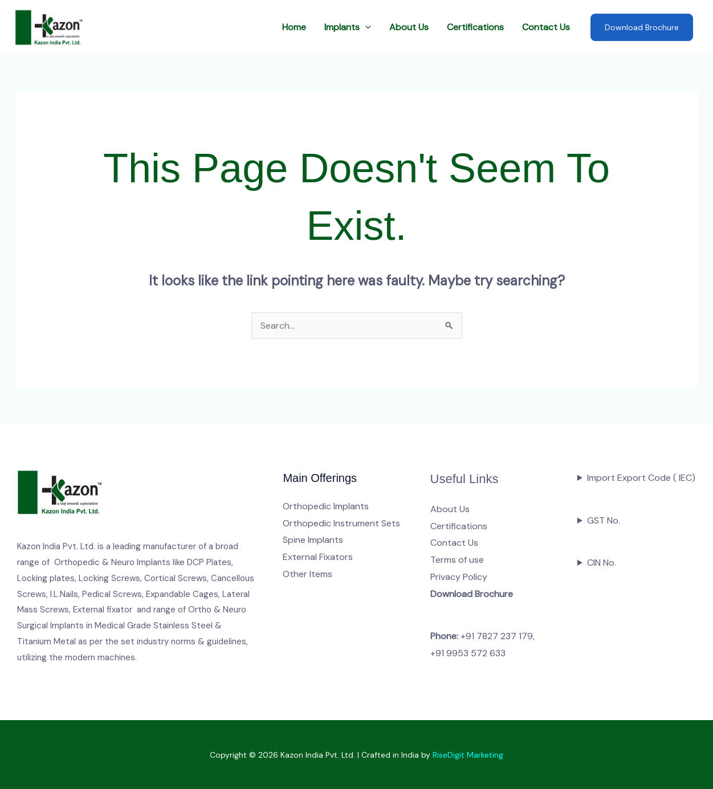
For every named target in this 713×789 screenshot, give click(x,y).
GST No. (603, 520)
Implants (347, 27)
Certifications (475, 27)
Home (294, 27)
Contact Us (546, 27)
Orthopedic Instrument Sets (341, 523)
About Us (409, 27)
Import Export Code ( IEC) (641, 478)
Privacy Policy (458, 577)
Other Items (307, 574)
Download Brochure (642, 27)
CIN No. (601, 563)
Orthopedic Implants (326, 506)
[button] (365, 27)
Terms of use (457, 560)
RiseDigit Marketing (468, 755)
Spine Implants (313, 540)
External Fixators (318, 557)
